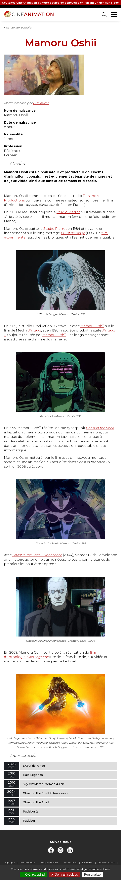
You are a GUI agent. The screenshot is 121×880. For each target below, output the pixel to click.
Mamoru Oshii (92, 326)
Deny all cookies (64, 874)
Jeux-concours (106, 862)
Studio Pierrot (68, 212)
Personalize (92, 874)
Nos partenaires (49, 862)
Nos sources (70, 862)
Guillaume (41, 103)
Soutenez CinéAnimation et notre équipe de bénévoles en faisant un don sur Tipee (60, 2)
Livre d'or (87, 862)
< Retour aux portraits (17, 27)
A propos (10, 862)
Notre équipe (27, 862)
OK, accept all (33, 874)
